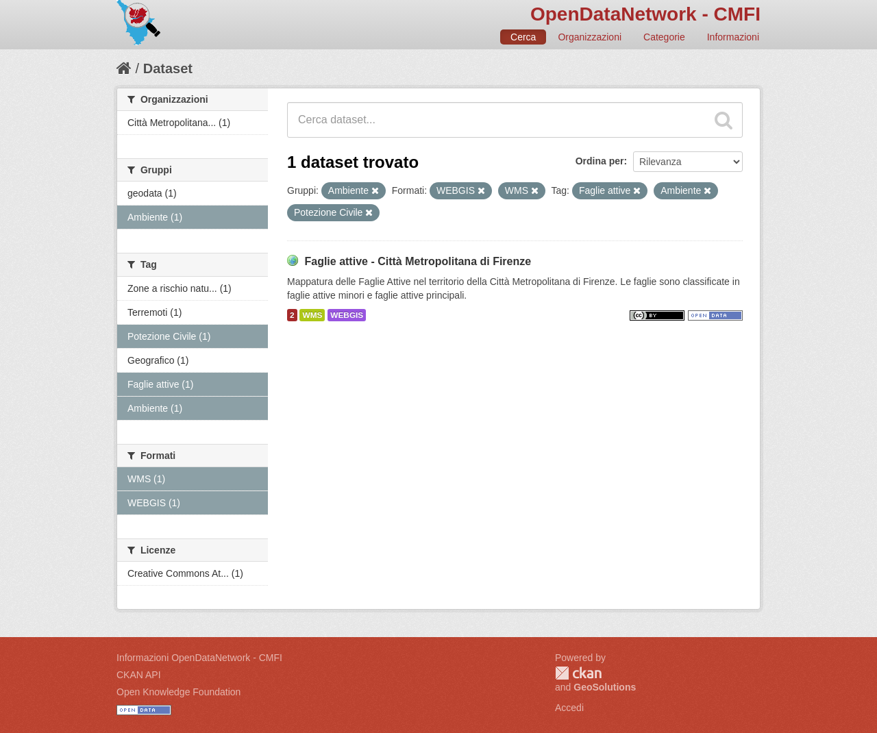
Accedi (569, 707)
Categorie (664, 37)
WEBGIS (346, 315)
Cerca (523, 37)
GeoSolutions (604, 687)
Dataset (168, 68)
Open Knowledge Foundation (178, 691)
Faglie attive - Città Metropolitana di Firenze (417, 261)
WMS (312, 315)
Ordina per (600, 161)
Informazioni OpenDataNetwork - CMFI (199, 657)
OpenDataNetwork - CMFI (645, 14)
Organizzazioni (589, 37)
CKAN (578, 673)
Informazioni (733, 37)
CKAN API (138, 674)
